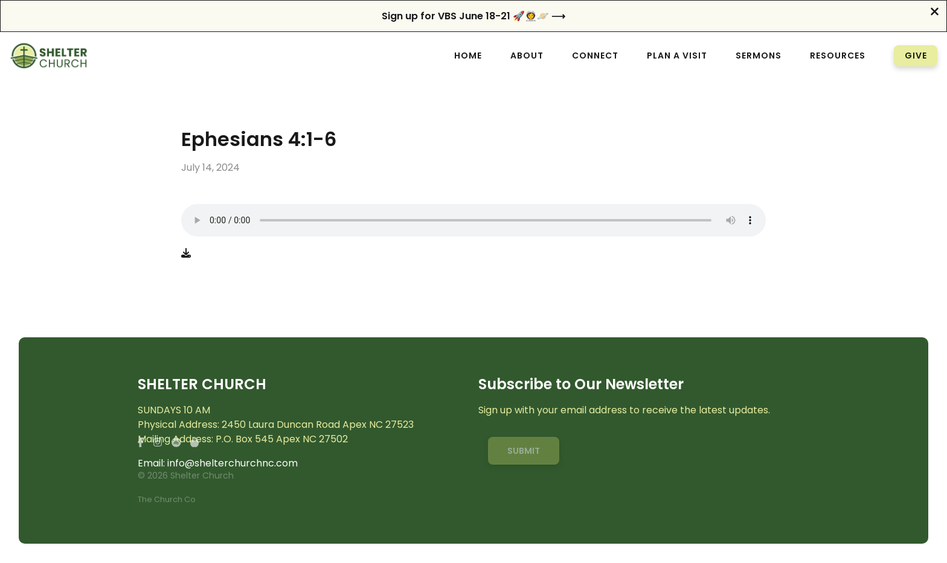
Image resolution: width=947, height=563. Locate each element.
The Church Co (167, 499)
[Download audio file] (186, 253)
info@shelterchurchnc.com (232, 463)
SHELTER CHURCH (202, 385)
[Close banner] (934, 13)
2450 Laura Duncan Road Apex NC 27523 (318, 424)
